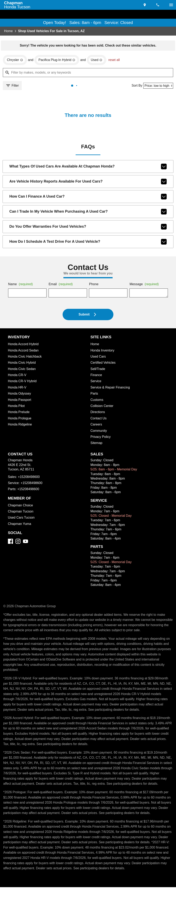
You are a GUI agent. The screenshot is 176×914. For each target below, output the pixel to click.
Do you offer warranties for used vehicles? (88, 227)
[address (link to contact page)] (145, 5)
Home (8, 31)
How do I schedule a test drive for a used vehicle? (88, 242)
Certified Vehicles (103, 363)
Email (61, 285)
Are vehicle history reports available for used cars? (88, 182)
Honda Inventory (103, 351)
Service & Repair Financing (110, 388)
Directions (98, 413)
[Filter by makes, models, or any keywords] (88, 73)
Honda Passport (20, 401)
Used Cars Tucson (22, 518)
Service (96, 382)
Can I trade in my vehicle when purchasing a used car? (88, 212)
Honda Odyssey (20, 394)
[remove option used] (100, 61)
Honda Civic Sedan (22, 370)
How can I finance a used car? (88, 197)
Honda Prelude (19, 413)
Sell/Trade (98, 370)
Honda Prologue (20, 419)
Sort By (135, 86)
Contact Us (98, 419)
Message (144, 285)
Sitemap (96, 444)
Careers (96, 425)
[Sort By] (157, 86)
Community (99, 432)
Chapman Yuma (20, 525)
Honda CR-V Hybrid (23, 382)
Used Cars (98, 357)
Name (21, 285)
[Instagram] (18, 542)
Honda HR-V (17, 388)
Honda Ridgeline (20, 425)
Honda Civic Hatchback (26, 357)
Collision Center (102, 407)
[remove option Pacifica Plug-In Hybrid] (58, 61)
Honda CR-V (17, 376)
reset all (118, 61)
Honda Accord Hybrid (24, 345)
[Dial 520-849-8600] (158, 5)
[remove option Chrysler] (15, 61)
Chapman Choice (21, 506)
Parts (94, 394)
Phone (94, 285)
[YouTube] (25, 542)
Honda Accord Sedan (24, 351)
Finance (96, 376)
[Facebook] (10, 542)
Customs (97, 401)
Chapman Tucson (21, 512)
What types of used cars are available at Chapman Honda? (88, 167)
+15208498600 (29, 478)
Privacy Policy (101, 438)
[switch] (171, 5)
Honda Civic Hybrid (23, 363)
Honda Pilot (17, 407)
